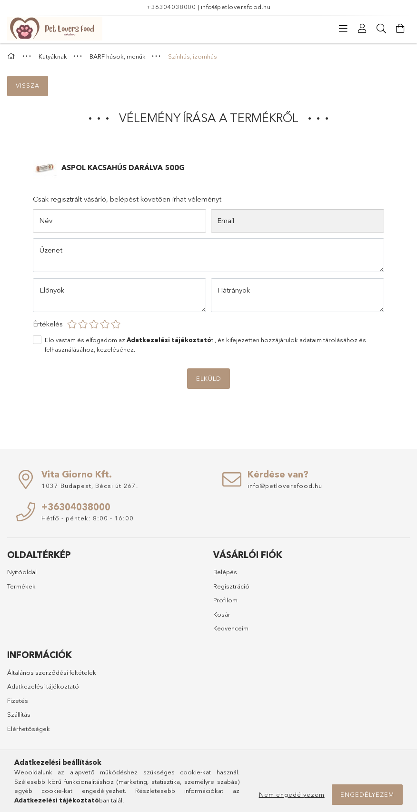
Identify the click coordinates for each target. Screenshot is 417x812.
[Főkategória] (12, 56)
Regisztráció (231, 586)
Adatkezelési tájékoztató (43, 686)
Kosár (221, 614)
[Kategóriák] (343, 28)
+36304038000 (171, 6)
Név (45, 220)
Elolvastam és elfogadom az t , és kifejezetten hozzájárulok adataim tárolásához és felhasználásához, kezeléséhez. (205, 344)
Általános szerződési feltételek (51, 672)
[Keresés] (381, 28)
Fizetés (17, 700)
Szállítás (18, 714)
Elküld (208, 378)
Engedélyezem (367, 794)
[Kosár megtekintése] (400, 28)
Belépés (225, 572)
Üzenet (51, 249)
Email (225, 220)
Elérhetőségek (28, 728)
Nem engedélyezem (292, 794)
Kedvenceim (230, 628)
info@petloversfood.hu (236, 6)
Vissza (28, 85)
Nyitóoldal (22, 572)
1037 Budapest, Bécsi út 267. (89, 485)
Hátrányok (234, 289)
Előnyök (52, 289)
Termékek (21, 586)
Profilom (225, 600)
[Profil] (362, 28)
